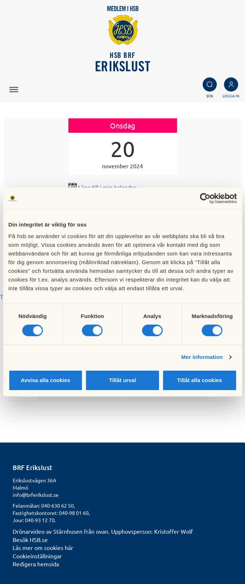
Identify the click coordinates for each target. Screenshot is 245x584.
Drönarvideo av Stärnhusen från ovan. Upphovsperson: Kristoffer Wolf (103, 531)
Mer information (202, 357)
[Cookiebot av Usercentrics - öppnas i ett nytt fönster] (205, 198)
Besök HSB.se (30, 539)
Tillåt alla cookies (199, 380)
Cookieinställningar (37, 555)
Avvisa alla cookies (45, 380)
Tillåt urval (122, 380)
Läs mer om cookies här (43, 547)
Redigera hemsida (36, 563)
